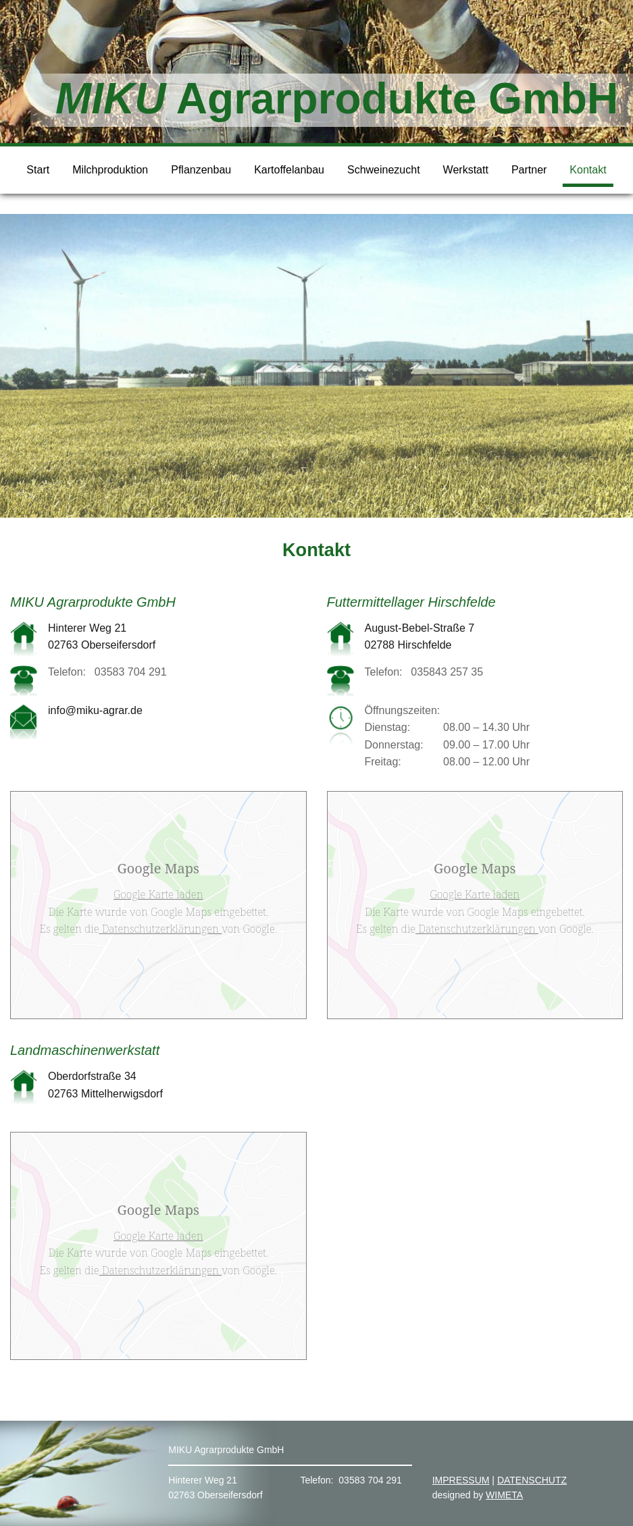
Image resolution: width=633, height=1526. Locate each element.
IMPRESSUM (461, 1480)
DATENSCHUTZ (532, 1480)
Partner (529, 169)
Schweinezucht (383, 169)
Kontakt (587, 169)
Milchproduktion (110, 169)
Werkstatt (465, 169)
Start (37, 169)
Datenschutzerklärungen (160, 928)
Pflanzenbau (201, 169)
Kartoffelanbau (289, 169)
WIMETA (504, 1495)
